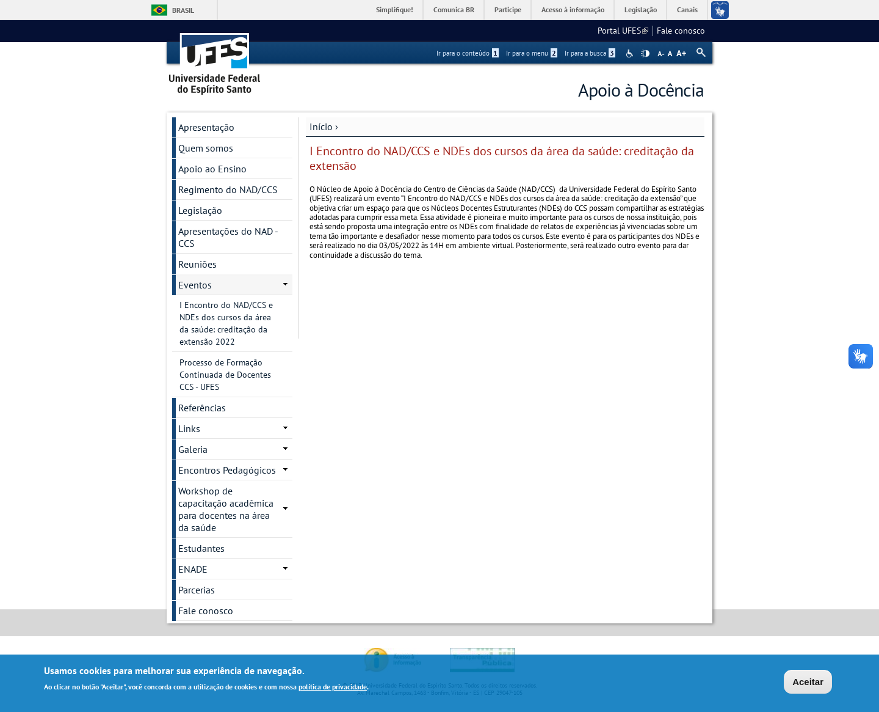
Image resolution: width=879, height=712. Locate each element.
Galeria (193, 449)
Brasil (183, 10)
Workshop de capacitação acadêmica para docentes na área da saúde (225, 509)
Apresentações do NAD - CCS (228, 237)
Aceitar (807, 682)
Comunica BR (453, 9)
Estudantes (201, 548)
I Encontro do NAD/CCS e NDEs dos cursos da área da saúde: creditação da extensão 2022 (226, 323)
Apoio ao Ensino (212, 169)
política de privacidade (332, 687)
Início (321, 126)
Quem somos (205, 148)
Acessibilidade (630, 53)
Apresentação (206, 127)
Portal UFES (623, 30)
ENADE (193, 569)
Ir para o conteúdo (467, 53)
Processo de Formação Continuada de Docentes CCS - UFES (225, 374)
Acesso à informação (572, 9)
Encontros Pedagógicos (227, 470)
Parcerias (196, 590)
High (645, 54)
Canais (687, 9)
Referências (202, 408)
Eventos (195, 285)
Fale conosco (681, 30)
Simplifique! (394, 9)
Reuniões (197, 264)
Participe (507, 9)
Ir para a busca (590, 53)
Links (189, 428)
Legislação (640, 9)
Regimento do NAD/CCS (228, 189)
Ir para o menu (531, 53)
